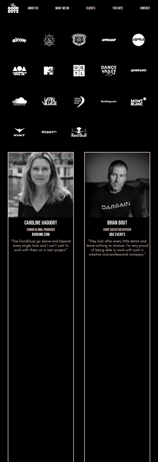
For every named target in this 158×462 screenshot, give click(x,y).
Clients (36, 437)
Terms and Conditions (109, 455)
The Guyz (68, 414)
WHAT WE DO (62, 8)
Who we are (39, 414)
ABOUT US (33, 8)
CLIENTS (90, 8)
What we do (39, 425)
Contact (133, 421)
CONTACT (145, 8)
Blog (66, 425)
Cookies (146, 455)
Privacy (130, 455)
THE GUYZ (117, 8)
